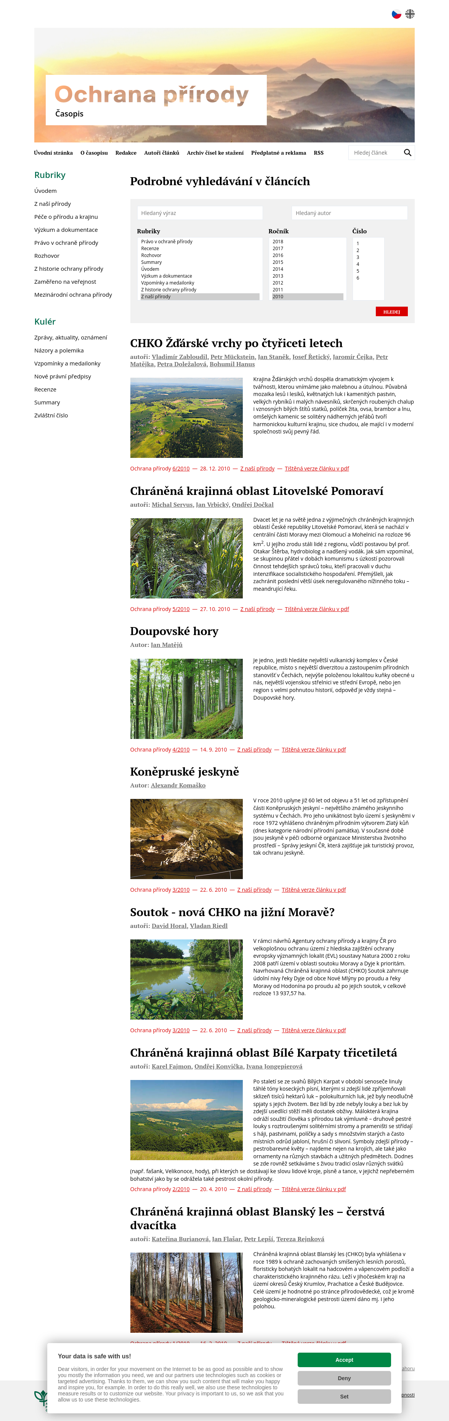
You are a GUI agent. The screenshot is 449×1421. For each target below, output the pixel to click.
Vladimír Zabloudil (179, 356)
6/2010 (180, 468)
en (410, 14)
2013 (307, 276)
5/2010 (180, 609)
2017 (307, 248)
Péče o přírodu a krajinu (66, 216)
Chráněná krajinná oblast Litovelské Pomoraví (257, 490)
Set (344, 1397)
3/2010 (180, 889)
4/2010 (180, 749)
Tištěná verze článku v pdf (317, 468)
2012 (307, 283)
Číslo (360, 231)
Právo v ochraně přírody (200, 241)
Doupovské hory (174, 631)
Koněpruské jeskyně (184, 771)
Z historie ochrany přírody (200, 289)
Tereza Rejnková (300, 1239)
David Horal (169, 925)
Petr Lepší (258, 1239)
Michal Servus (172, 504)
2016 (307, 255)
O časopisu (94, 152)
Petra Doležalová (181, 364)
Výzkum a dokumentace (200, 276)
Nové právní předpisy (62, 376)
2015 (307, 262)
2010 (307, 296)
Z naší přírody (200, 296)
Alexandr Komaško (178, 785)
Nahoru (406, 1368)
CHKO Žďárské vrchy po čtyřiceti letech (236, 343)
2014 (307, 269)
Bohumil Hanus (232, 364)
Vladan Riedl (209, 925)
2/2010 (180, 1189)
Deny (344, 1378)
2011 (307, 289)
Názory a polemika (59, 350)
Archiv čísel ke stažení (215, 152)
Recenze (200, 248)
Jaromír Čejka (353, 356)
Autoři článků (161, 152)
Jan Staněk (273, 356)
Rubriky (148, 231)
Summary (200, 262)
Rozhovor (200, 255)
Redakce (125, 152)
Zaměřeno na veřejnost (65, 281)
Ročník (279, 231)
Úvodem (200, 269)
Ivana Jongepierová (274, 1066)
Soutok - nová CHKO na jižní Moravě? (232, 912)
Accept (344, 1360)
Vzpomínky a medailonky (200, 283)
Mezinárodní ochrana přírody (73, 294)
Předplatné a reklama (278, 152)
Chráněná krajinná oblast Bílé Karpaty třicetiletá (264, 1052)
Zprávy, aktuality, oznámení (70, 337)
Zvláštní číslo (51, 415)
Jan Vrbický (212, 504)
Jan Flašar (226, 1239)
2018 (307, 241)
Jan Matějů (167, 644)
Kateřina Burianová (180, 1239)
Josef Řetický (310, 356)
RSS (319, 152)
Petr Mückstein (232, 356)
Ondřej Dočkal (253, 504)
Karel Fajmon (171, 1066)
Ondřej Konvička (218, 1066)
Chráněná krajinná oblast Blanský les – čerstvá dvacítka (257, 1218)
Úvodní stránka (53, 152)
